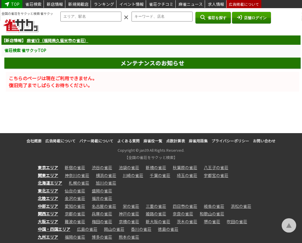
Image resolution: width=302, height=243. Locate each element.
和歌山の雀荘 (212, 214)
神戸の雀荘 (129, 214)
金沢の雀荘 (75, 198)
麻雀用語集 (198, 141)
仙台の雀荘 (75, 191)
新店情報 (55, 4)
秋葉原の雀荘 (185, 167)
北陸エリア (48, 198)
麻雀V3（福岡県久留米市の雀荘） (57, 40)
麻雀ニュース (191, 4)
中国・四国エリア (54, 229)
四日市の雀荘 (185, 206)
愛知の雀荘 (75, 206)
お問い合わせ (264, 141)
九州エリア (48, 237)
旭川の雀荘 (106, 183)
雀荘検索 (33, 4)
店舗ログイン (251, 17)
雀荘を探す (213, 17)
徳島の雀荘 (168, 229)
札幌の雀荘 (79, 183)
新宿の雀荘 (75, 167)
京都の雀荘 (75, 214)
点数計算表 (175, 141)
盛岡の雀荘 (102, 191)
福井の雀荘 (102, 198)
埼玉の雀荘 (187, 175)
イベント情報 (131, 4)
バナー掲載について (96, 141)
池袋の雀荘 (129, 167)
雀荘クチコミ (161, 4)
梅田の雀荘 (102, 221)
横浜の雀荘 (106, 175)
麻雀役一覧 (152, 141)
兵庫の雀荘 (102, 214)
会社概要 (34, 141)
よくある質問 (128, 141)
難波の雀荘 (75, 221)
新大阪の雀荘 (158, 221)
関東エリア (48, 175)
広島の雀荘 (87, 229)
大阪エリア (48, 221)
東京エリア (48, 167)
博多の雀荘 (102, 237)
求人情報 (216, 4)
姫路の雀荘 (156, 214)
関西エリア (48, 214)
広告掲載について (244, 4)
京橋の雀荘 (129, 221)
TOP (11, 4)
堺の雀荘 (212, 221)
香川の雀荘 (141, 229)
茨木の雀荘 (187, 221)
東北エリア (48, 191)
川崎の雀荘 (133, 175)
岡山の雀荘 (114, 229)
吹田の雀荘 (237, 221)
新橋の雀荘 (156, 167)
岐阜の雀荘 (214, 206)
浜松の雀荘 (241, 206)
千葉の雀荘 (160, 175)
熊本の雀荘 (129, 237)
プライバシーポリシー (230, 141)
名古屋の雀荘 (104, 206)
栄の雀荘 (131, 206)
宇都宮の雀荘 (216, 175)
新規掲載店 (78, 4)
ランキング (104, 4)
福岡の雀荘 (75, 237)
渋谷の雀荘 (102, 167)
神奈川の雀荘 (77, 175)
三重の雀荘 (156, 206)
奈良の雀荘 (183, 214)
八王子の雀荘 (216, 167)
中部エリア (48, 206)
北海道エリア (50, 183)
